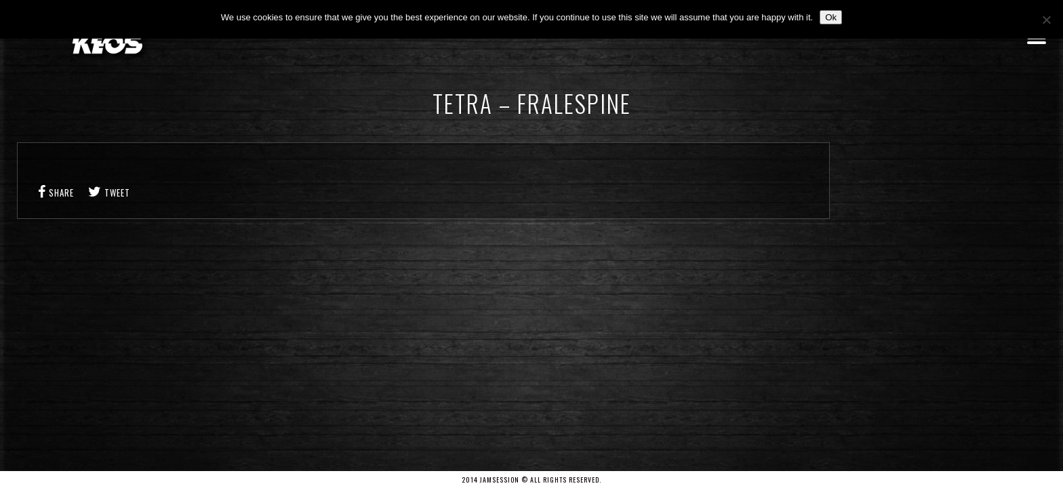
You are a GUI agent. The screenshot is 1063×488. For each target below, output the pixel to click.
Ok (831, 17)
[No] (1046, 19)
